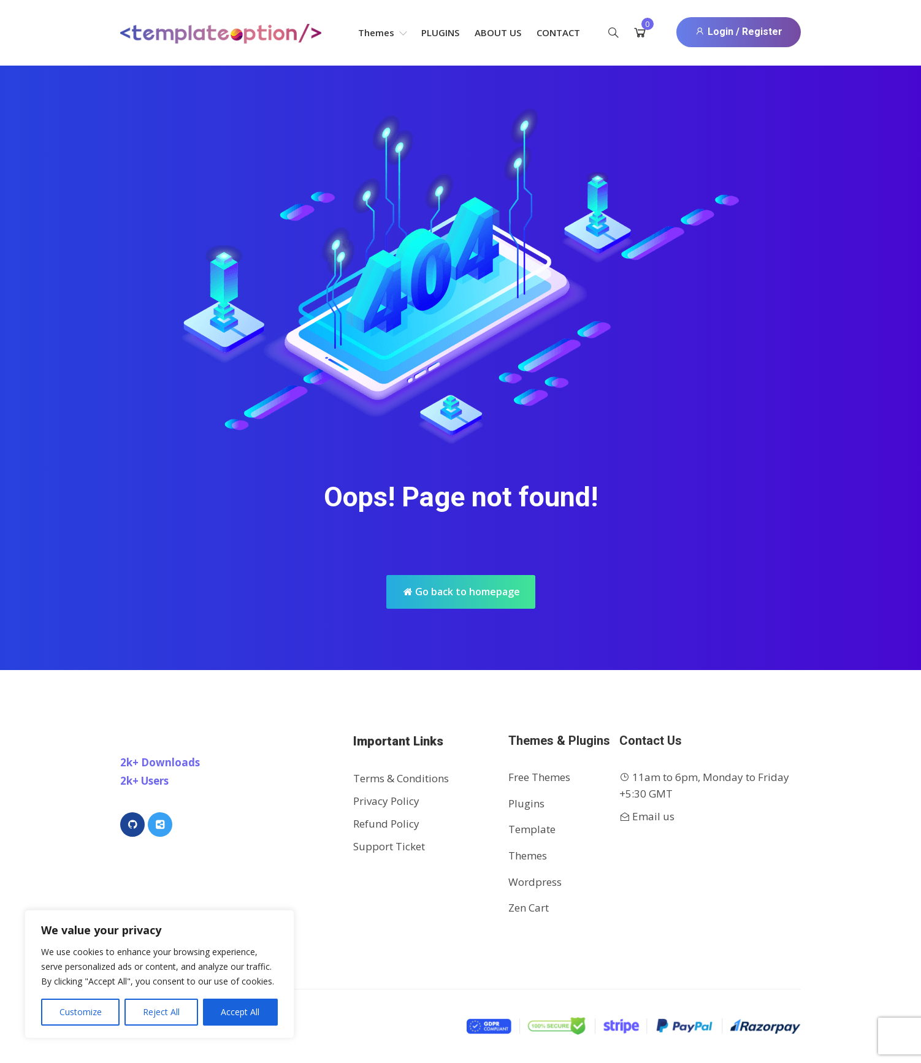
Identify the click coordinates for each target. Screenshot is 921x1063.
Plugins (440, 32)
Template (532, 829)
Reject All (161, 1012)
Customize (80, 1012)
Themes (383, 32)
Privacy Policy (386, 801)
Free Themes (539, 777)
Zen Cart (528, 908)
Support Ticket (389, 846)
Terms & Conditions (401, 778)
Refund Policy (386, 824)
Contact (558, 32)
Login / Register (738, 31)
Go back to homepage (461, 591)
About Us (498, 32)
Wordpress (535, 882)
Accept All (240, 1012)
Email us (653, 816)
